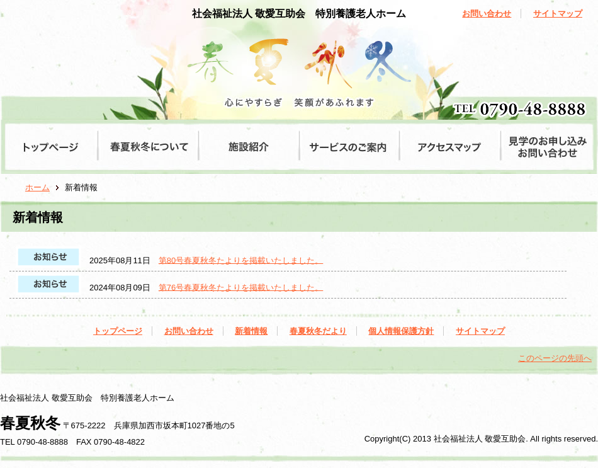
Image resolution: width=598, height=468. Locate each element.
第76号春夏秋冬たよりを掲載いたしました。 (241, 287)
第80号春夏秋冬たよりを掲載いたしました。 (241, 260)
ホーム (37, 187)
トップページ (117, 331)
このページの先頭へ (555, 358)
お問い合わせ (486, 13)
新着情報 (251, 331)
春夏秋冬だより (318, 331)
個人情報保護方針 (401, 331)
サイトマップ (557, 13)
